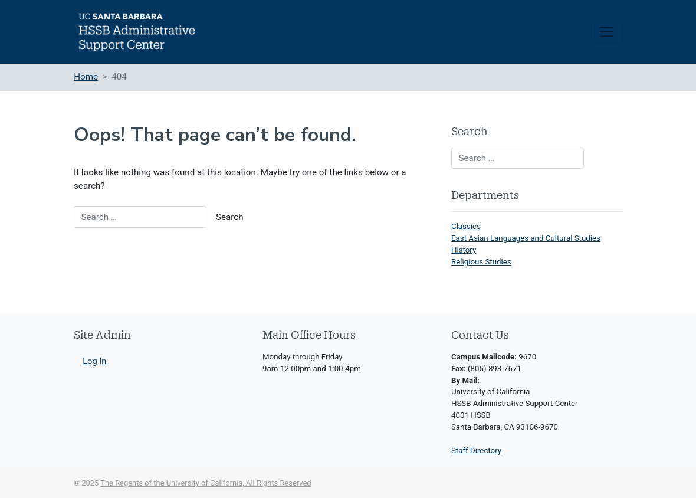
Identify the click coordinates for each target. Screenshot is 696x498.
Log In (94, 361)
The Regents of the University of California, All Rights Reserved (205, 483)
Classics (466, 226)
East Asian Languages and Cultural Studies (525, 238)
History (463, 249)
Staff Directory (476, 450)
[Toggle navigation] (606, 32)
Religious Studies (481, 261)
